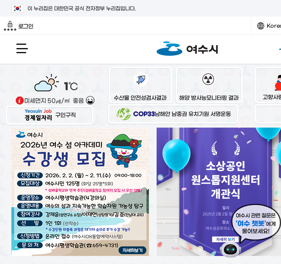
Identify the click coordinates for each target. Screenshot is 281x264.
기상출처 (19, 100)
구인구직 (49, 114)
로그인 (18, 26)
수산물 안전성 (140, 86)
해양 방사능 (209, 86)
